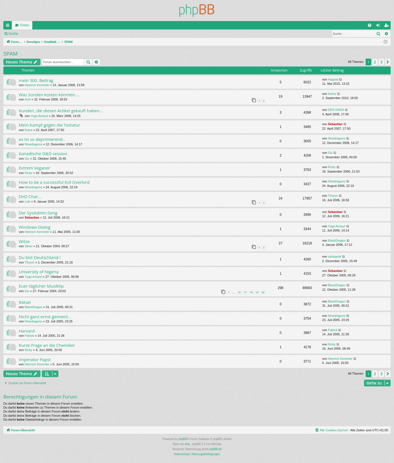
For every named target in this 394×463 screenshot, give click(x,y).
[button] (388, 62)
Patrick (29, 335)
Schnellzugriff (9, 26)
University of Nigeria (39, 271)
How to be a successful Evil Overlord (54, 182)
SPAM (10, 53)
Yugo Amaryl (39, 116)
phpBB (182, 439)
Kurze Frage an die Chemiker (47, 345)
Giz (27, 158)
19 (257, 292)
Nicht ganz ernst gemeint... (45, 316)
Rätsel (25, 302)
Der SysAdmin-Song (38, 213)
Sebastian (335, 124)
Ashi (28, 99)
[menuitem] (369, 25)
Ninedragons (33, 144)
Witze (24, 241)
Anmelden (33, 34)
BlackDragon (337, 240)
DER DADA (336, 109)
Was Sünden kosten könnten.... (49, 94)
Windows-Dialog (35, 227)
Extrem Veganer (34, 168)
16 (239, 292)
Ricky (28, 173)
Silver (29, 246)
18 (251, 292)
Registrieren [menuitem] (388, 26)
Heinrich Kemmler (37, 85)
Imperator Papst (35, 359)
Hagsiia (333, 79)
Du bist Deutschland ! (40, 257)
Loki (27, 201)
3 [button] (381, 62)
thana (29, 130)
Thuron (333, 195)
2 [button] (375, 62)
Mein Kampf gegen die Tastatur (49, 125)
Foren (24, 25)
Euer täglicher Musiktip (41, 286)
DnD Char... (30, 196)
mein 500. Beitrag (36, 80)
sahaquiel (334, 256)
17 (245, 292)
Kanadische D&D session (43, 153)
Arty (187, 444)
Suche (13, 34)
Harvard (27, 331)
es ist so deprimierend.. (42, 139)
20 (263, 292)
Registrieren (58, 34)
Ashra (332, 93)
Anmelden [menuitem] (379, 26)
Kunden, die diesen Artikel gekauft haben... (61, 110)
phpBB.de (215, 449)
